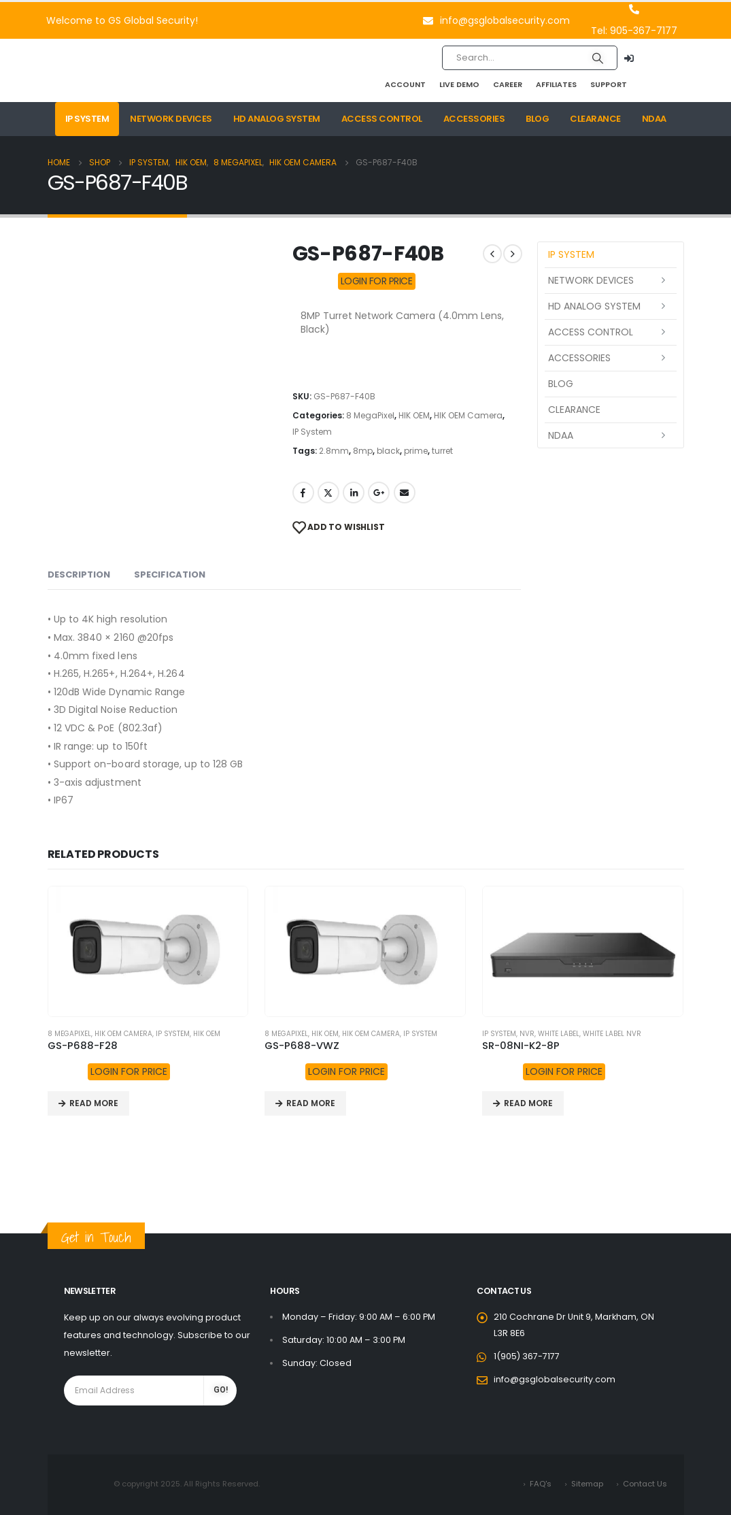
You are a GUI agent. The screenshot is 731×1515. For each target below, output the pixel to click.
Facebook (303, 492)
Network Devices (171, 118)
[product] (148, 951)
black (388, 450)
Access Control (381, 118)
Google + (379, 492)
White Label (558, 1034)
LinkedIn (353, 492)
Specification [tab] (169, 574)
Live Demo (459, 84)
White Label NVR (612, 1034)
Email (404, 492)
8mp (363, 450)
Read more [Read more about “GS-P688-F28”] (93, 1103)
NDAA (654, 118)
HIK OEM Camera (468, 415)
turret (442, 450)
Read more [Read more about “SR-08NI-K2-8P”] (528, 1103)
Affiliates (556, 84)
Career (507, 84)
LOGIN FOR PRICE (377, 281)
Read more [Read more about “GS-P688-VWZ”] (310, 1103)
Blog (537, 118)
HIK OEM (414, 415)
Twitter (328, 492)
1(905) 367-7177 (527, 1356)
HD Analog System (276, 118)
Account (405, 84)
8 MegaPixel (370, 415)
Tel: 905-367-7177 (634, 30)
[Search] (598, 57)
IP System (87, 118)
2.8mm (334, 450)
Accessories (474, 118)
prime (416, 450)
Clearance (595, 118)
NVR (527, 1034)
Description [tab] (79, 574)
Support (608, 84)
